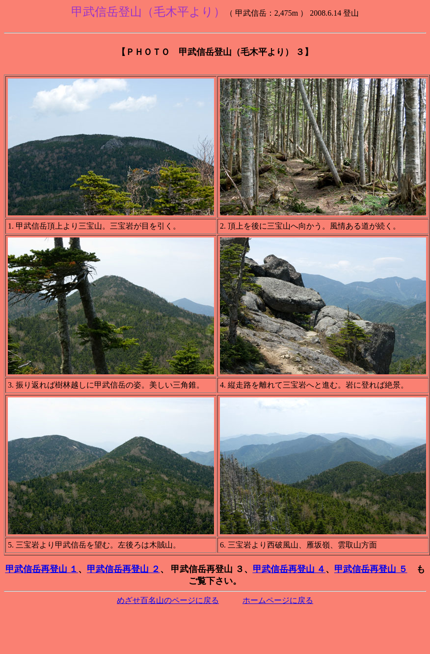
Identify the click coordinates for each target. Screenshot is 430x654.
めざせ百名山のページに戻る (168, 600)
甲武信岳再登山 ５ (370, 569)
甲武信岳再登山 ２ (123, 569)
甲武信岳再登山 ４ (289, 569)
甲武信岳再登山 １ (42, 569)
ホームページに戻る (277, 600)
